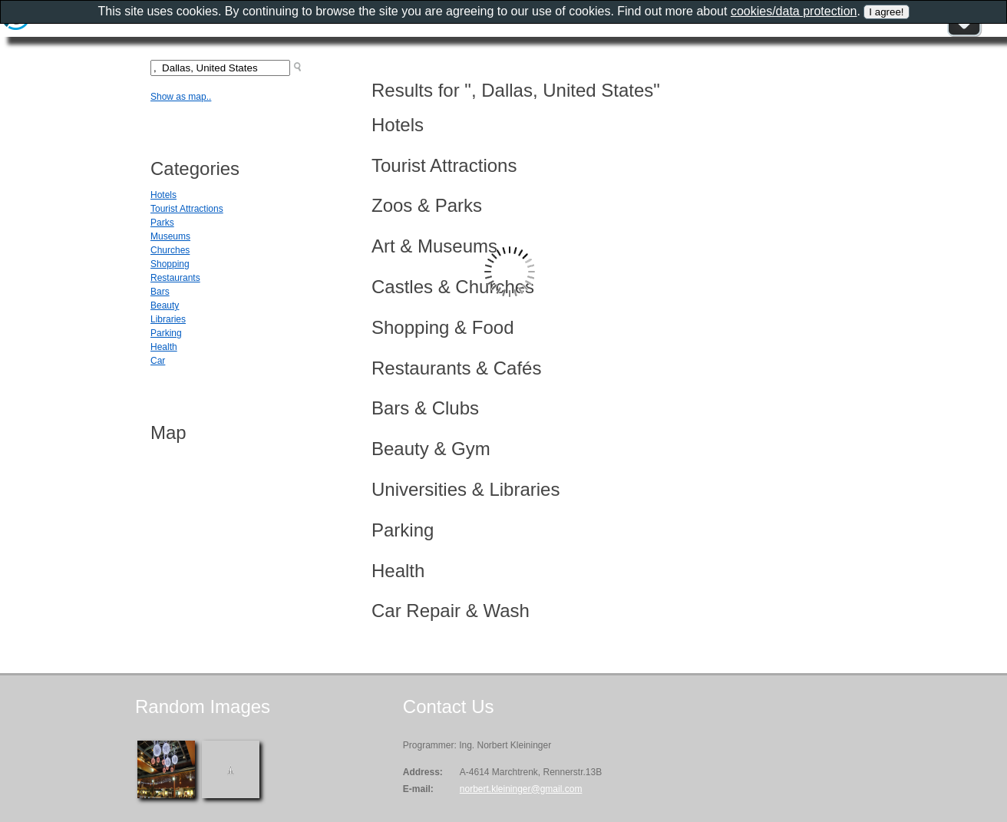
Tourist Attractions (186, 208)
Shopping (170, 264)
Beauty (164, 305)
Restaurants (175, 277)
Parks (162, 222)
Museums (170, 236)
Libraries (168, 319)
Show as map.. (180, 96)
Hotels (163, 195)
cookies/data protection (794, 11)
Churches (170, 250)
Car (157, 360)
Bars (160, 291)
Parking (166, 333)
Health (163, 347)
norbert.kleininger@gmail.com (521, 789)
